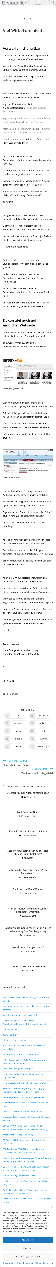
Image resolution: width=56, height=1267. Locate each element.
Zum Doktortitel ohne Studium (28, 966)
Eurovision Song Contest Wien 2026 (19, 1175)
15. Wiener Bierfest (11, 1034)
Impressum (48, 1263)
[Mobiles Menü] (28, 19)
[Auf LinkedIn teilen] (40, 723)
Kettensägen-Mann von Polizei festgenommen (24, 1097)
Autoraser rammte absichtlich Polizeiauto (21, 1054)
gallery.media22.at (16, 389)
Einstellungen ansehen (28, 1256)
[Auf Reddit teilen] (15, 739)
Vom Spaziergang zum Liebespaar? (18, 1068)
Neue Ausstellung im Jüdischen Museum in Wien (24, 1083)
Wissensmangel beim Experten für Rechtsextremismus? (28, 910)
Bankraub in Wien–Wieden (28, 889)
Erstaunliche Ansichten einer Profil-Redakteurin (28, 871)
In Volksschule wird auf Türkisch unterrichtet (23, 1111)
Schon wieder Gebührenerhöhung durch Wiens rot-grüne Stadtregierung (28, 929)
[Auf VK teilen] (40, 731)
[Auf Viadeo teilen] (15, 746)
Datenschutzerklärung (12, 1263)
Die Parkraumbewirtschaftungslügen (28, 792)
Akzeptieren (28, 1239)
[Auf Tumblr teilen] (40, 739)
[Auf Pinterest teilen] (15, 723)
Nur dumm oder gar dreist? (28, 947)
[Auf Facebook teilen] (40, 716)
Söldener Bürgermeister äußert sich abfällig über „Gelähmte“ (28, 852)
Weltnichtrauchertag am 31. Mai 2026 (20, 1015)
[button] (51, 1207)
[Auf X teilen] (15, 716)
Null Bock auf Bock (28, 812)
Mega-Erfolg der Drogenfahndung (18, 1134)
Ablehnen (28, 1248)
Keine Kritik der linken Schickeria (28, 831)
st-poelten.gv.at (15, 477)
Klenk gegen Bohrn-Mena (14, 1040)
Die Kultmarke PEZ (11, 1029)
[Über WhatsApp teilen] (40, 746)
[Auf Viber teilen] (15, 731)
